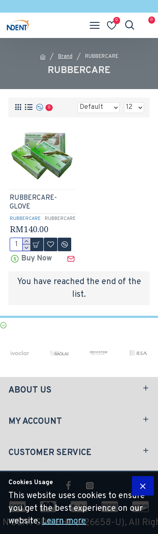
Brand (65, 56)
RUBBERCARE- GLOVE (33, 202)
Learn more (64, 521)
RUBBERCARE (25, 219)
